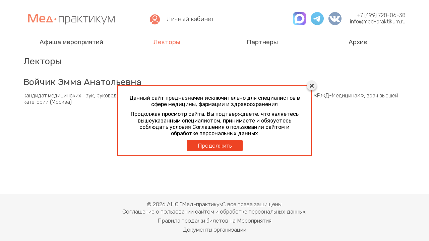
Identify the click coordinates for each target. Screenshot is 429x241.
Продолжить (215, 145)
